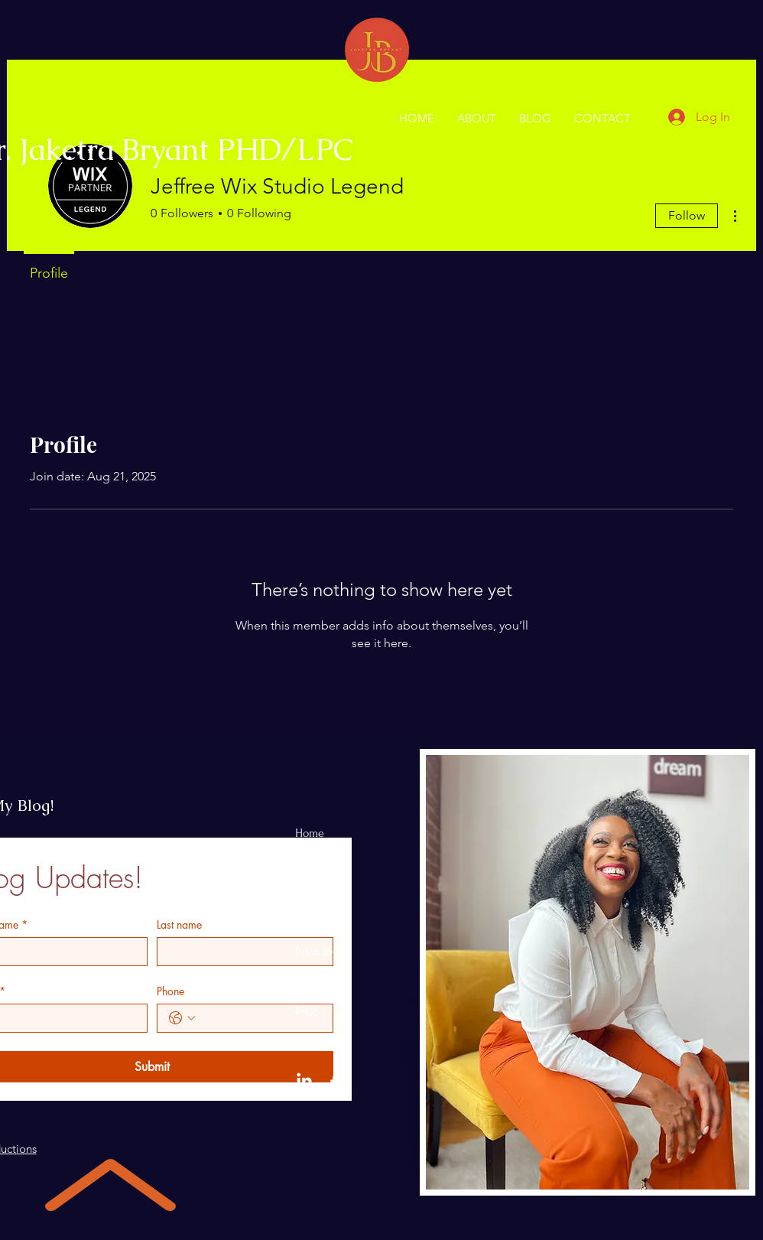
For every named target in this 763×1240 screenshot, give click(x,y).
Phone (170, 991)
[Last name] (240, 951)
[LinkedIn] (304, 1081)
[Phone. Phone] (260, 1018)
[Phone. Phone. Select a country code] (182, 1018)
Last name (179, 924)
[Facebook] (334, 1081)
